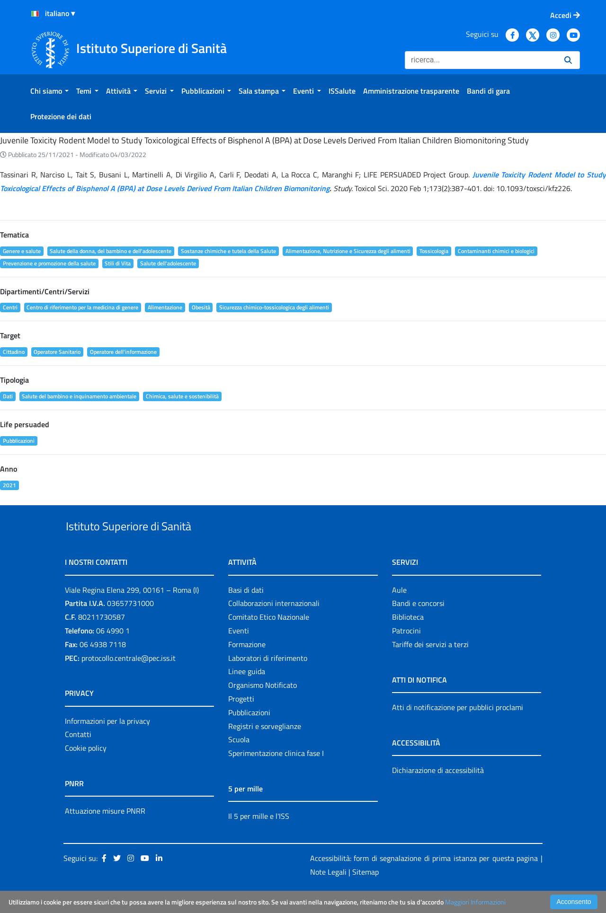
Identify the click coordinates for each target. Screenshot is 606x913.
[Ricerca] (481, 60)
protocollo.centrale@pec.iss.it (128, 679)
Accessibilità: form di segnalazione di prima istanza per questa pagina (424, 880)
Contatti (78, 756)
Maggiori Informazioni (475, 902)
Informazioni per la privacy (107, 742)
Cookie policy (86, 769)
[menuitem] (49, 90)
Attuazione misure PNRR (105, 832)
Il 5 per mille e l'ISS (258, 837)
